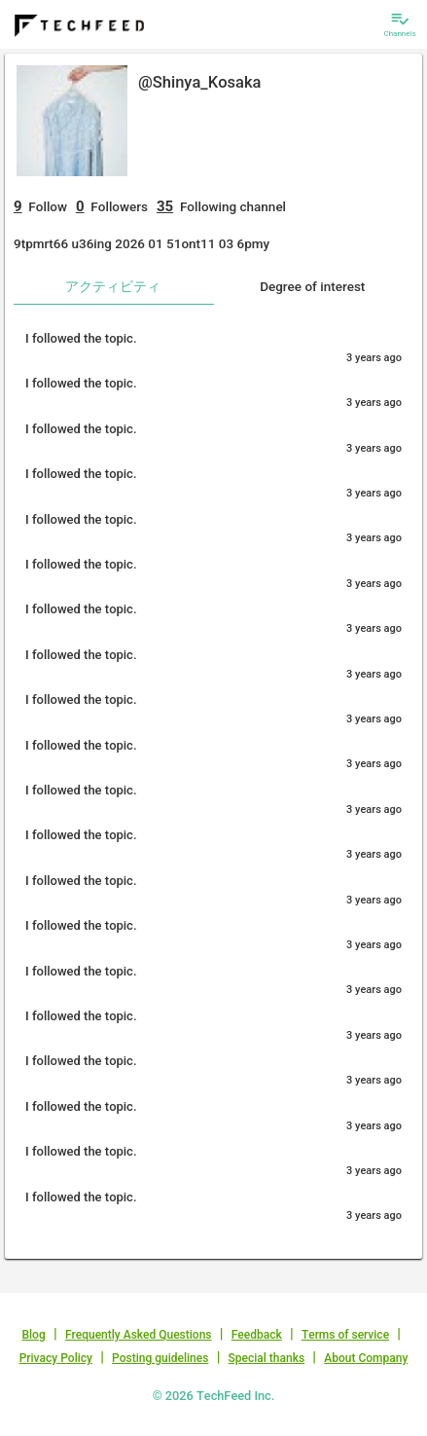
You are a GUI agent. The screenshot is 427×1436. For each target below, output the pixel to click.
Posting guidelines (160, 1358)
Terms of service (345, 1335)
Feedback (256, 1335)
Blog (33, 1335)
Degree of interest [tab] (312, 286)
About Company (366, 1358)
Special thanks (267, 1358)
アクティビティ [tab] (112, 286)
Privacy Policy (55, 1358)
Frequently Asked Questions (138, 1335)
